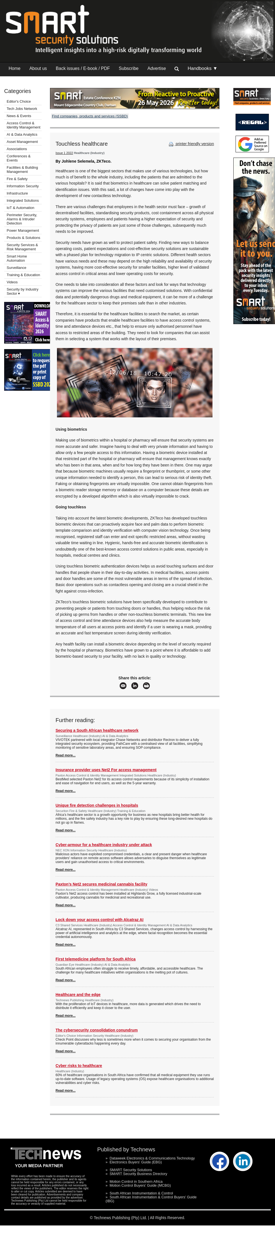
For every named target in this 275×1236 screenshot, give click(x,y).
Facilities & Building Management (22, 169)
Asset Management (22, 142)
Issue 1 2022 (64, 153)
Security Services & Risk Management (22, 247)
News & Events (19, 116)
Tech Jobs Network (22, 109)
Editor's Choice (19, 101)
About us (38, 68)
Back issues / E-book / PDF (83, 68)
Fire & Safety (17, 179)
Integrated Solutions (23, 200)
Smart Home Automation (17, 258)
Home (15, 68)
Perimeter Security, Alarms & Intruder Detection (22, 219)
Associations (17, 149)
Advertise (157, 68)
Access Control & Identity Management (23, 125)
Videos (12, 282)
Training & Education (23, 275)
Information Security (23, 186)
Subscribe (129, 68)
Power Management (23, 230)
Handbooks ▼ (203, 68)
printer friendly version (191, 144)
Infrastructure (17, 193)
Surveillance (16, 268)
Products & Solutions (23, 238)
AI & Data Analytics (22, 134)
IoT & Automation (20, 208)
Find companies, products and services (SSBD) (90, 116)
